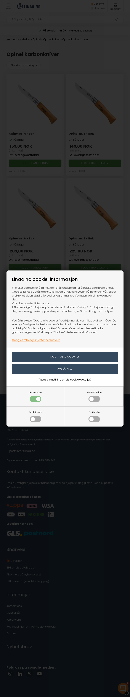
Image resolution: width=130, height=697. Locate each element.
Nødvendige (35, 396)
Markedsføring (94, 396)
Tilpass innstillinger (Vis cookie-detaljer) (65, 379)
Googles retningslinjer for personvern (36, 340)
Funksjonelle (35, 416)
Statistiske (94, 416)
